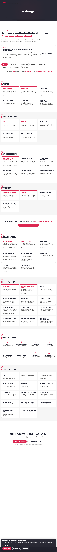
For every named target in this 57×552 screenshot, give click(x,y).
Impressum (6, 545)
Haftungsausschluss (47, 544)
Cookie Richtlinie (34, 544)
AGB (41, 544)
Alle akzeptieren (7, 548)
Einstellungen (25, 548)
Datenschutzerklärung (25, 544)
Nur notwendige (16, 548)
